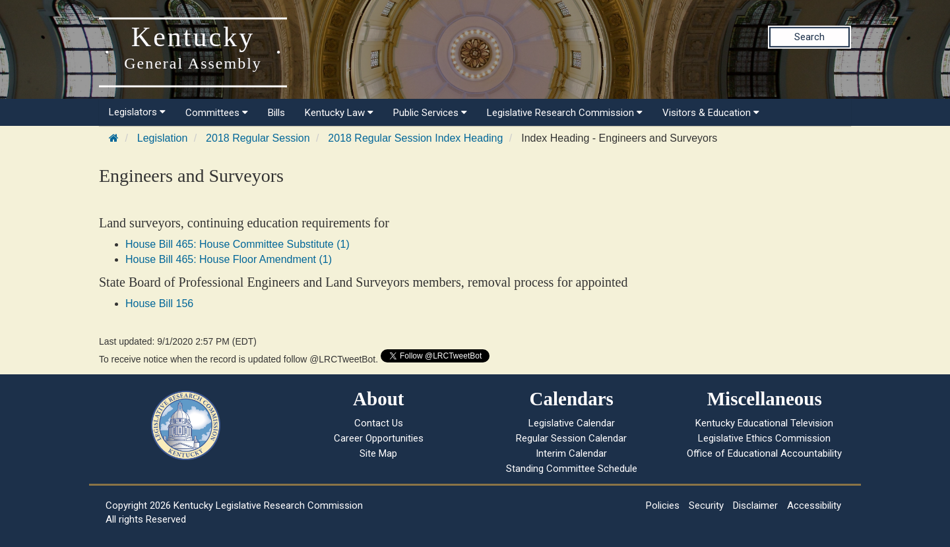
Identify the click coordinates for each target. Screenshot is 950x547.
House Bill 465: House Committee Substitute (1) (237, 244)
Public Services (430, 113)
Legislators (137, 112)
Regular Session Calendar (571, 438)
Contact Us (378, 423)
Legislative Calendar (571, 423)
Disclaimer (755, 505)
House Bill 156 (159, 303)
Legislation (162, 138)
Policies (663, 505)
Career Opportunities (379, 438)
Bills (276, 113)
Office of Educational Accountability (764, 453)
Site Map (378, 453)
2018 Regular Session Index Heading (415, 138)
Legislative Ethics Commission (764, 438)
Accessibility (814, 505)
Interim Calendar (571, 453)
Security (706, 505)
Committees (216, 113)
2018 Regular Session (257, 138)
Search (809, 37)
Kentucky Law (339, 113)
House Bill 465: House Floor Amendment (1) (228, 259)
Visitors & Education (710, 113)
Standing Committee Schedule (571, 469)
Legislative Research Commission (565, 113)
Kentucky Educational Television (764, 423)
